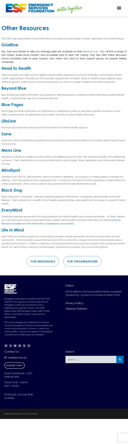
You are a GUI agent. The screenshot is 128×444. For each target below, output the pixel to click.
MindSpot (10, 170)
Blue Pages (12, 104)
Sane (6, 133)
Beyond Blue (13, 88)
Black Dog (11, 190)
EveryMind (11, 209)
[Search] (120, 359)
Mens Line (11, 150)
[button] (119, 8)
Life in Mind (12, 229)
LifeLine (8, 120)
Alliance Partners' (76, 308)
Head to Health (16, 68)
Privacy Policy (74, 303)
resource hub (90, 51)
